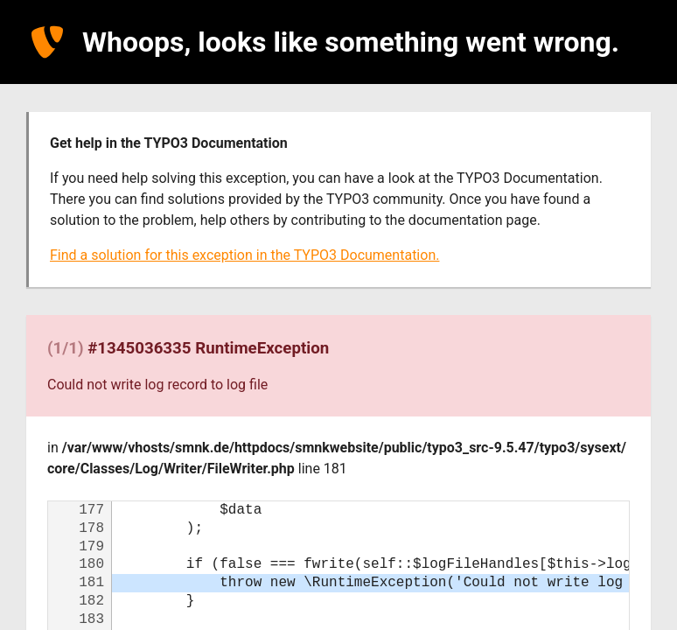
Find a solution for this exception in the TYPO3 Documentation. (244, 255)
